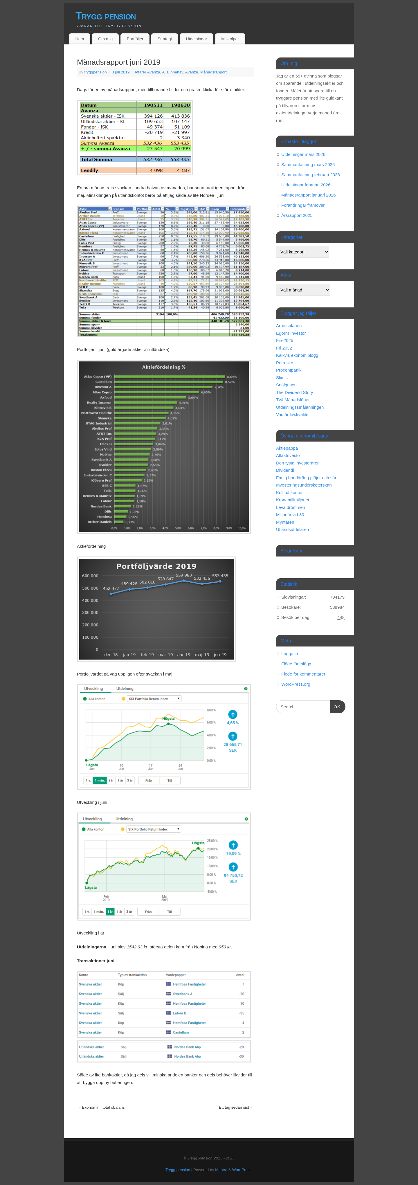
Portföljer (135, 39)
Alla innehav (172, 72)
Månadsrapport (213, 72)
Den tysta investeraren (298, 462)
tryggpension (95, 72)
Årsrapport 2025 (297, 215)
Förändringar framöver (303, 205)
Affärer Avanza (147, 72)
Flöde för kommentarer (303, 673)
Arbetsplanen (289, 325)
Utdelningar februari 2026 (305, 184)
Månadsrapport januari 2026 (308, 194)
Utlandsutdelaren (292, 529)
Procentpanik (289, 370)
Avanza (191, 72)
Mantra (221, 1170)
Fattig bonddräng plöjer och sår (306, 477)
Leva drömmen (290, 507)
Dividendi (285, 470)
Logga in (289, 653)
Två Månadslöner (293, 399)
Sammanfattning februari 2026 (310, 174)
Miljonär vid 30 (290, 514)
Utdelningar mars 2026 (303, 154)
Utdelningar (196, 39)
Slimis (282, 377)
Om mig (105, 39)
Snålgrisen (286, 384)
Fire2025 (284, 340)
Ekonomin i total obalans (102, 1107)
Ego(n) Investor (291, 333)
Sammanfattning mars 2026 (308, 164)
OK (335, 706)
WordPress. (242, 1170)
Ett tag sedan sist (235, 1107)
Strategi (165, 39)
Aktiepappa (287, 448)
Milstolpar (230, 39)
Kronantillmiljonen (293, 499)
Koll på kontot (289, 492)
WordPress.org (295, 684)
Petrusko (284, 362)
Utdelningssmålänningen (300, 407)
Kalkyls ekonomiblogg (297, 355)
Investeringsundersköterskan (304, 484)
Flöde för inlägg (296, 663)
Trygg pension (105, 16)
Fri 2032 (284, 347)
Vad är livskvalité (292, 414)
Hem (79, 39)
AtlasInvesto (288, 455)
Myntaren (285, 522)
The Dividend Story (294, 392)
